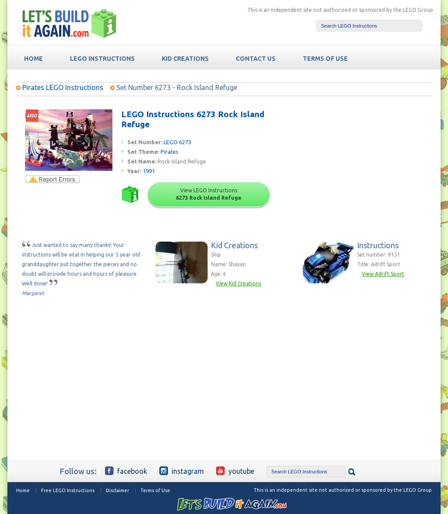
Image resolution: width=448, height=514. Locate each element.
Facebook (126, 470)
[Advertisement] (365, 164)
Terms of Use (155, 490)
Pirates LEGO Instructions (62, 87)
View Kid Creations (238, 283)
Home (23, 490)
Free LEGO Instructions (67, 490)
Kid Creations (185, 58)
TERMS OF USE (325, 58)
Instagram (181, 470)
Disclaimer (117, 490)
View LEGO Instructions (209, 194)
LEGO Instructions (102, 58)
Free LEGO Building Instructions (69, 23)
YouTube (235, 470)
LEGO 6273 (177, 142)
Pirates (169, 152)
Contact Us (256, 58)
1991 (149, 171)
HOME (33, 58)
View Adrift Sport (383, 274)
